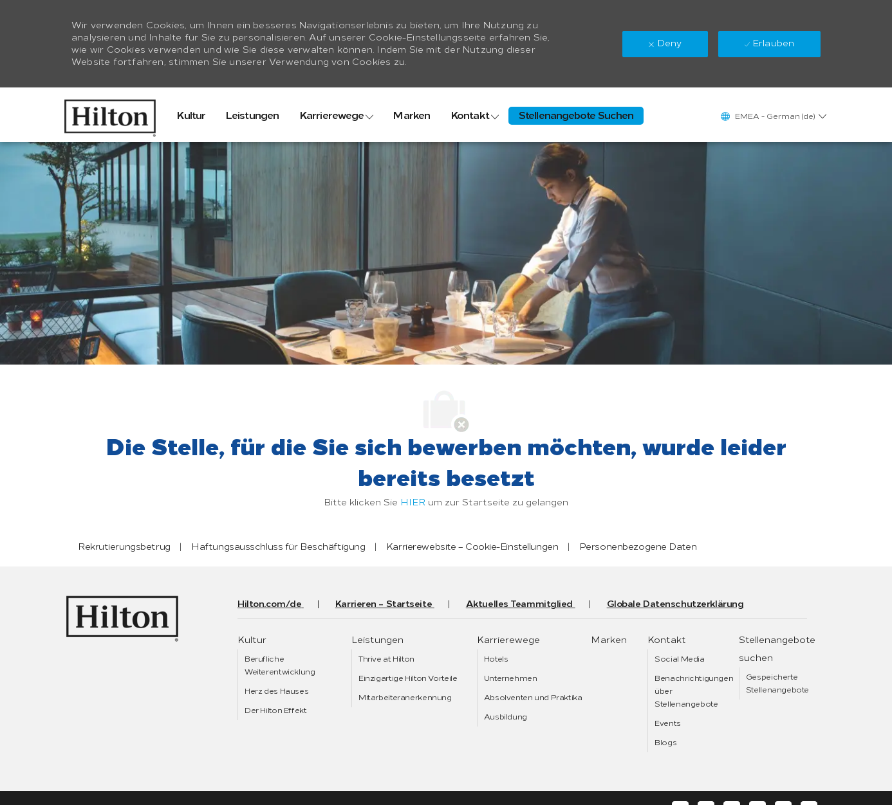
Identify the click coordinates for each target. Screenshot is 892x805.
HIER (412, 502)
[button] (773, 116)
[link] (110, 114)
